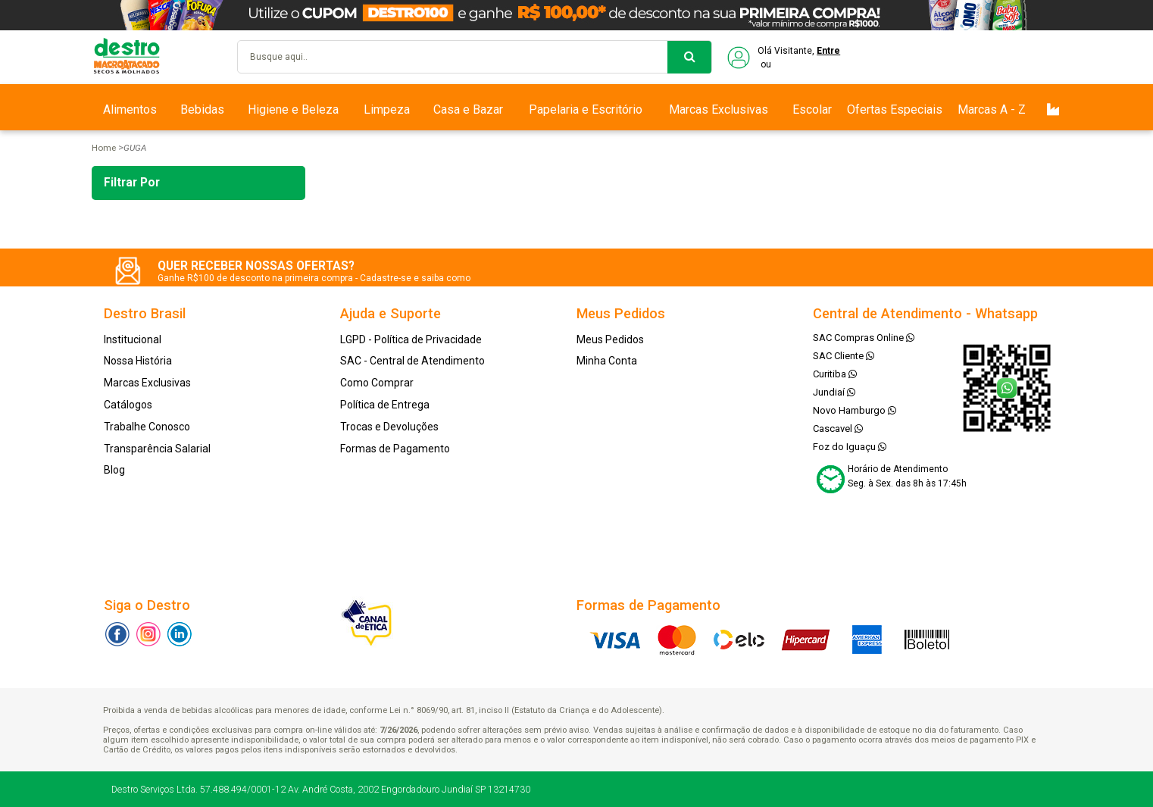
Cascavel (838, 428)
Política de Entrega (385, 405)
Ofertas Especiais (894, 109)
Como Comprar (377, 383)
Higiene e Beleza (293, 109)
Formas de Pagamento (395, 449)
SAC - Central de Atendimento (412, 361)
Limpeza (387, 109)
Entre (828, 50)
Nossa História (138, 361)
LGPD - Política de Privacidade (411, 339)
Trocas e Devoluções (389, 427)
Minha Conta (606, 361)
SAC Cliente (843, 355)
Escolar (812, 109)
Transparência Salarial (157, 449)
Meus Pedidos (610, 339)
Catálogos (128, 405)
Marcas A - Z (992, 109)
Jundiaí (834, 392)
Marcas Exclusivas (718, 109)
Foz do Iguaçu (849, 446)
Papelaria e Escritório (585, 109)
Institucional (132, 339)
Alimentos (130, 109)
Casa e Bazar (468, 109)
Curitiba (835, 374)
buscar (689, 57)
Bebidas (202, 109)
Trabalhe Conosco (147, 427)
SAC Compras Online (863, 337)
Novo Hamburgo (854, 410)
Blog (114, 470)
